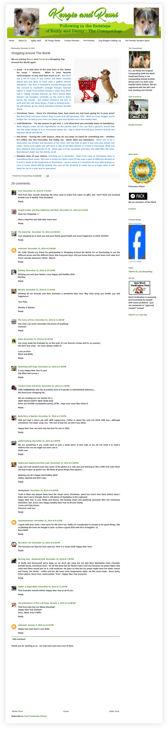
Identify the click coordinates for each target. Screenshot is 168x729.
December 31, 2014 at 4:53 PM (44, 490)
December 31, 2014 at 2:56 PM (46, 441)
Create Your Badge (135, 261)
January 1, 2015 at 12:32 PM (41, 625)
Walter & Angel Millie (27, 587)
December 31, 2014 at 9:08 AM (42, 248)
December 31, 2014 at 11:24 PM (52, 587)
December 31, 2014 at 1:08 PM (56, 386)
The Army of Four (26, 320)
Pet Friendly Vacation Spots (137, 40)
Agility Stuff (36, 40)
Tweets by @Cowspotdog (140, 271)
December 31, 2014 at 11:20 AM (40, 290)
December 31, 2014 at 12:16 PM (38, 339)
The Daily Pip (24, 232)
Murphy (21, 290)
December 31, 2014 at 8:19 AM (74, 210)
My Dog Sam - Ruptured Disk (31, 559)
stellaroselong (24, 441)
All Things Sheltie (52, 40)
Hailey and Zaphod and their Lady (34, 463)
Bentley (21, 270)
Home (11, 40)
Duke (20, 339)
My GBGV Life (24, 543)
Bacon (30, 59)
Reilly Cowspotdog (134, 223)
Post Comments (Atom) (35, 716)
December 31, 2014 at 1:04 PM (52, 367)
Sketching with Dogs (28, 367)
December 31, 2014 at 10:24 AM (40, 270)
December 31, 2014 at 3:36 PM (64, 463)
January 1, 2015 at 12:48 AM (63, 603)
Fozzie (41, 59)
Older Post (114, 711)
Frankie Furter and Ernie (29, 386)
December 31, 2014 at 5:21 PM (48, 521)
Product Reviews (72, 40)
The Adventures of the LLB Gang (33, 603)
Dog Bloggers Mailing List (110, 40)
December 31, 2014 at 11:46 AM (49, 320)
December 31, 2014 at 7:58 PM (60, 559)
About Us (22, 40)
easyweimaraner (25, 521)
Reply (20, 201)
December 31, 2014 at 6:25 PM (46, 543)
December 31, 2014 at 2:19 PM (52, 416)
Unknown (22, 248)
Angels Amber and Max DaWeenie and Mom (38, 210)
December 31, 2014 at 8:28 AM (46, 232)
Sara (20, 191)
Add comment (18, 639)
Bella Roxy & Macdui (28, 416)
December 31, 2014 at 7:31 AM (37, 191)
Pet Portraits (89, 40)
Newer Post (17, 711)
